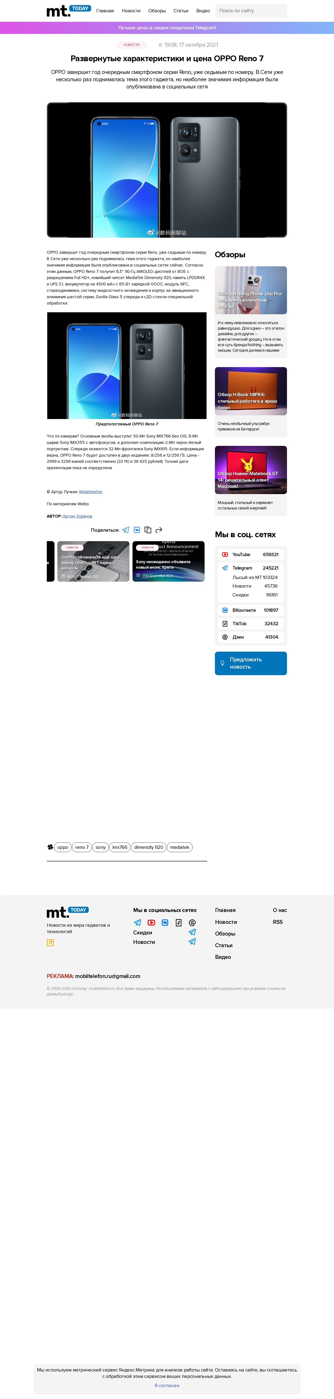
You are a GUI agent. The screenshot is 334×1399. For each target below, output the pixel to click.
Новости (131, 45)
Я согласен (167, 1385)
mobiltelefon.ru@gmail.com (107, 976)
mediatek (179, 847)
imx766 (120, 847)
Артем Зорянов (77, 516)
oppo (62, 847)
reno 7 (82, 847)
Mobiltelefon (90, 492)
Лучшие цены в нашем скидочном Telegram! (167, 28)
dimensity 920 (148, 847)
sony (100, 847)
